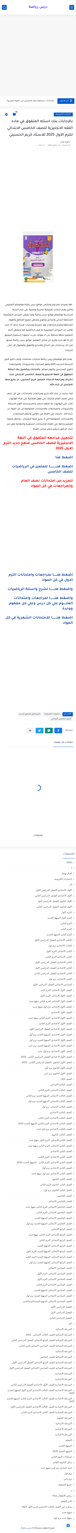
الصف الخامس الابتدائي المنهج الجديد (53, 1218)
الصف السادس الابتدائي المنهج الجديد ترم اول (49, 1295)
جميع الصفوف (65, 1484)
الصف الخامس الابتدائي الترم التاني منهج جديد (49, 1206)
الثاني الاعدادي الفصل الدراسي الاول (53, 967)
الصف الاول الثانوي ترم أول (58, 1067)
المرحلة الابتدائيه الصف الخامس (56, 1356)
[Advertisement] (38, 56)
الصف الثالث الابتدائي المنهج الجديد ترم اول (50, 1101)
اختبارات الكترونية (63, 114)
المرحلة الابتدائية (63, 1329)
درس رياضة (38, 7)
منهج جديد (67, 1512)
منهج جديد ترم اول (63, 1517)
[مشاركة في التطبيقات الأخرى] (30, 730)
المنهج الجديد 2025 (62, 1451)
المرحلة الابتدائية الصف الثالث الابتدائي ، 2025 (49, 1334)
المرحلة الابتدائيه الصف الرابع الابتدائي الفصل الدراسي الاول (42, 1362)
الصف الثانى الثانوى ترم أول (58, 1190)
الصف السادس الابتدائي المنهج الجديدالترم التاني (47, 1301)
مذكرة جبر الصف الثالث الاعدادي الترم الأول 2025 (47, 1506)
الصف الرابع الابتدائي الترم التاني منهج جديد (50, 1234)
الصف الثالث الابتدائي (61, 1084)
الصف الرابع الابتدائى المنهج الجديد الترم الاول (49, 1251)
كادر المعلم (66, 1501)
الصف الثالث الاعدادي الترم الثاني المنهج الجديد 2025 (45, 1123)
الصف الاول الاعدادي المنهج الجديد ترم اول (50, 1040)
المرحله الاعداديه (63, 1434)
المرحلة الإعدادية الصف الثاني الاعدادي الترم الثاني (46, 1412)
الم (70, 1323)
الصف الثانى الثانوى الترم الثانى (56, 1184)
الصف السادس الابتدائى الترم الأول (54, 1273)
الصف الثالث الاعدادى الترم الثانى (55, 1117)
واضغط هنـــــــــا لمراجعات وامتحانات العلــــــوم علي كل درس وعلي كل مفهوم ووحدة (41, 604)
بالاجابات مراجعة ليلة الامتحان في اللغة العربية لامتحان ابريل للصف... (29, 101)
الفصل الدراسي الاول (61, 1312)
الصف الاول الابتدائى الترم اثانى (56, 990)
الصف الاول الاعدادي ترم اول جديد (55, 1051)
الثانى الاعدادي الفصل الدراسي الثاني (53, 973)
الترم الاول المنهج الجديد (29, 714)
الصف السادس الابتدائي (60, 1268)
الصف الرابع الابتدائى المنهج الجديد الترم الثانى (48, 1256)
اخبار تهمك (66, 873)
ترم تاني (68, 1479)
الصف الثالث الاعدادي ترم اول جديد (54, 1129)
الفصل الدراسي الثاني (61, 1318)
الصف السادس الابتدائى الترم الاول (54, 1279)
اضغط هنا (64, 458)
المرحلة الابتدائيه (63, 1351)
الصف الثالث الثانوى (62, 1134)
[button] (58, 730)
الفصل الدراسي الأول (61, 1306)
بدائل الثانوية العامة (62, 1462)
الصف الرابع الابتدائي (61, 1229)
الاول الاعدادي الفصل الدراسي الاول (54, 890)
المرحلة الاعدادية (63, 1379)
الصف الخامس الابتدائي (61, 719)
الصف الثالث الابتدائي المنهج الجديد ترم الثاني (49, 1095)
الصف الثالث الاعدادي (61, 1112)
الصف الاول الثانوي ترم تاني (58, 1073)
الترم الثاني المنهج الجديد (59, 934)
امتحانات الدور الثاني (61, 1456)
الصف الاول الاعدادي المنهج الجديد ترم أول (50, 1034)
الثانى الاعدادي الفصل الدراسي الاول (53, 962)
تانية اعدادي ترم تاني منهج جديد (56, 1467)
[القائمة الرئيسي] (71, 7)
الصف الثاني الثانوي (62, 1179)
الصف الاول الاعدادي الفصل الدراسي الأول (50, 1029)
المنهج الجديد (65, 1445)
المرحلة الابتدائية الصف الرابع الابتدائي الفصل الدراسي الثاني (41, 1340)
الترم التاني (66, 923)
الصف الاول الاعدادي (61, 1012)
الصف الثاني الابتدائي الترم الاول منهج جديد (50, 1140)
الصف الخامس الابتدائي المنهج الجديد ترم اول (49, 1223)
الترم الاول (66, 912)
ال (70, 884)
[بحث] (4, 7)
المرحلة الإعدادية (63, 1373)
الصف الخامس (64, 1195)
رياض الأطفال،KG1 (62, 1495)
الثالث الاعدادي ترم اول (60, 945)
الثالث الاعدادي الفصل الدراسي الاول (53, 940)
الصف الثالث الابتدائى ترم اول (57, 1106)
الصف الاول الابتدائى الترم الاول (56, 995)
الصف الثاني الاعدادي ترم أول (57, 1168)
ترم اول (68, 1473)
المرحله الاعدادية (63, 1429)
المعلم (69, 1440)
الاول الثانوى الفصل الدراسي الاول (54, 901)
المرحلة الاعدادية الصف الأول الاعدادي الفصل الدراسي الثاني (41, 1384)
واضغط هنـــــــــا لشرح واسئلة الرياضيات (40, 589)
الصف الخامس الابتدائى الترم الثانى (54, 1212)
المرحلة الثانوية (64, 1417)
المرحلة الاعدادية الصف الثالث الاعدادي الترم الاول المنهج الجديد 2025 (40, 1391)
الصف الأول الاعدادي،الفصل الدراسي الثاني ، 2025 (46, 1056)
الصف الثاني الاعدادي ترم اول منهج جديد (51, 1173)
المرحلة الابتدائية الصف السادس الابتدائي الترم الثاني (45, 1345)
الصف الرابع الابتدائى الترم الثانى (55, 1240)
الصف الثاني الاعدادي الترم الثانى (55, 1156)
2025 (69, 862)
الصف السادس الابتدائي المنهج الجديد (53, 1290)
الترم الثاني (66, 929)
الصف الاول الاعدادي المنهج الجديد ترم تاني (50, 1045)
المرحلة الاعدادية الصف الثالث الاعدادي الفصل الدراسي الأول (41, 1406)
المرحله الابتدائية (63, 1423)
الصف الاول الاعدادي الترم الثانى (55, 1023)
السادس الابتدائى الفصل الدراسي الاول (52, 984)
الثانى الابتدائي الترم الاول (59, 951)
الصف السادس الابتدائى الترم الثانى (54, 1284)
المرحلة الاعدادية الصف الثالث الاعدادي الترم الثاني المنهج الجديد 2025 (40, 1400)
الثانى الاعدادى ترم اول (60, 979)
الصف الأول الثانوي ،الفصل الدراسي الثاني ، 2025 (47, 1062)
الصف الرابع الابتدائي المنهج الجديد (54, 1245)
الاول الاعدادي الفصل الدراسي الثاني (53, 895)
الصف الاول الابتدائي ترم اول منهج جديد (52, 1006)
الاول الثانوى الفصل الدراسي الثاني (54, 906)
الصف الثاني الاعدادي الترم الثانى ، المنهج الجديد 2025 (44, 1162)
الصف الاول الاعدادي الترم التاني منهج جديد (50, 1017)
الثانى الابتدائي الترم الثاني (58, 956)
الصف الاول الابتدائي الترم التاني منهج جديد (50, 1001)
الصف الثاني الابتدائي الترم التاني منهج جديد (50, 1145)
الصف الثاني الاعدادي (61, 1151)
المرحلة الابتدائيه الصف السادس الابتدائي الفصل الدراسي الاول (40, 1368)
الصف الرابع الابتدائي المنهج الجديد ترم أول (50, 1262)
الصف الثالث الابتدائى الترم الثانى (55, 1090)
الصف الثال (66, 1079)
